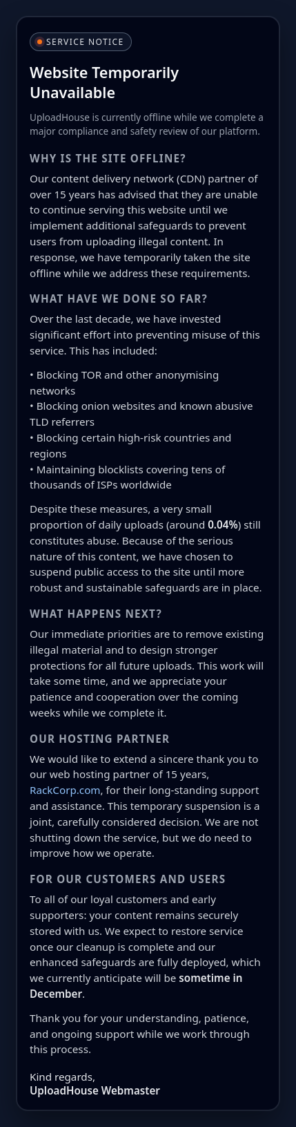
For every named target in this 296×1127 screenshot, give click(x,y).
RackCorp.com (65, 790)
